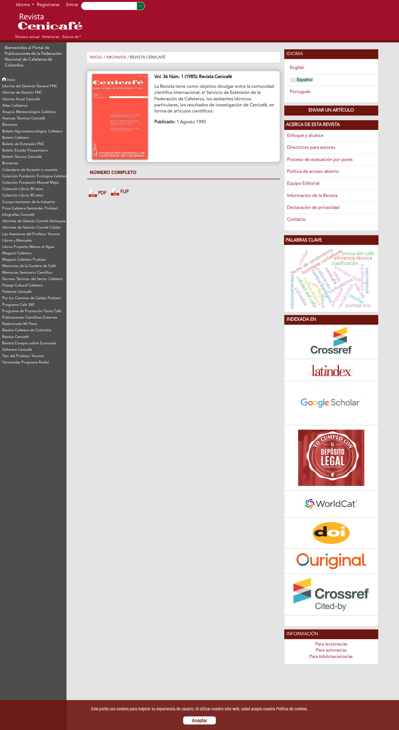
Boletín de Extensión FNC (23, 144)
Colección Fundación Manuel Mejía (30, 183)
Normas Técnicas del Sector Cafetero (32, 279)
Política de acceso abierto (313, 172)
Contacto (296, 219)
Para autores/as (331, 650)
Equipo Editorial (303, 183)
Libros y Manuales (17, 240)
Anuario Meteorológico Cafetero (29, 112)
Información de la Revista (312, 196)
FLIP (120, 192)
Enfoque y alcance (305, 136)
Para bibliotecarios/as (331, 657)
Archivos (116, 57)
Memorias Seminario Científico (27, 273)
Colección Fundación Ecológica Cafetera (34, 176)
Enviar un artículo (331, 110)
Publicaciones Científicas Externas (29, 317)
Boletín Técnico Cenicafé (22, 157)
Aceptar (199, 720)
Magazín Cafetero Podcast (24, 260)
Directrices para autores (311, 147)
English (297, 68)
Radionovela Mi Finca (19, 324)
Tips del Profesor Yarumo (23, 356)
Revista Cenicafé (15, 337)
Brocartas (10, 163)
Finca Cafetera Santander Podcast (30, 208)
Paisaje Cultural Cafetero (22, 285)
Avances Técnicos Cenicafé (23, 118)
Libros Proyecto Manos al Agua (28, 247)
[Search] (109, 6)
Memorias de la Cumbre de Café (29, 266)
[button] (71, 37)
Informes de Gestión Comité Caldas (31, 227)
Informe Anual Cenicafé (21, 99)
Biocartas (9, 125)
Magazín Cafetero (17, 253)
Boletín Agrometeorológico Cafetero (32, 131)
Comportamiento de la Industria (28, 202)
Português (300, 92)
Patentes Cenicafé (17, 292)
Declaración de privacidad (313, 208)
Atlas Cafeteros (15, 105)
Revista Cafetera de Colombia (26, 330)
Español (305, 80)
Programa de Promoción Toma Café (31, 311)
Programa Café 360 (18, 305)
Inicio (8, 80)
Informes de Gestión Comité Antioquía (33, 221)
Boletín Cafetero (15, 138)
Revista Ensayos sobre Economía (29, 343)
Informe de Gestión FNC (22, 92)
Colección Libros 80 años (22, 189)
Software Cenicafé (17, 350)
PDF (97, 193)
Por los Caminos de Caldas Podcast (31, 298)
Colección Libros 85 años (22, 195)
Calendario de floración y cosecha (29, 170)
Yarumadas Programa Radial (25, 362)
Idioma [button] (23, 5)
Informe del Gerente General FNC (29, 86)
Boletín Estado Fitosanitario (25, 150)
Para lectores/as (331, 644)
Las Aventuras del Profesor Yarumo (31, 234)
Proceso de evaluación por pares (320, 160)
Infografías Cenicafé (18, 215)
